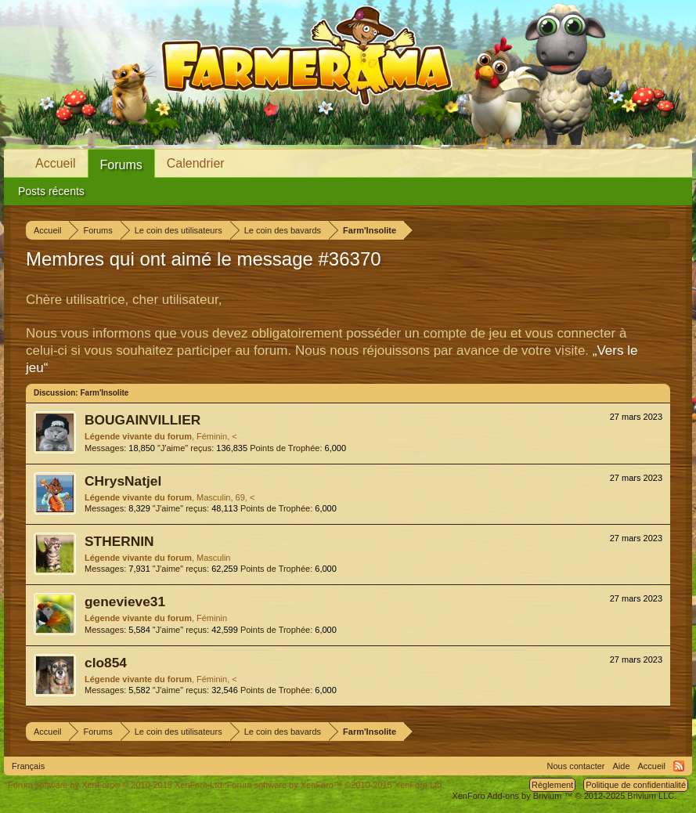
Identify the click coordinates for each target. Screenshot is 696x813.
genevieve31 (125, 601)
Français (28, 766)
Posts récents (51, 191)
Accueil (55, 163)
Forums (121, 165)
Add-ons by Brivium (564, 795)
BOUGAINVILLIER (142, 420)
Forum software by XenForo (116, 785)
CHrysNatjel (123, 481)
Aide (621, 766)
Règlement (552, 785)
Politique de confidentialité (636, 785)
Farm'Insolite (104, 392)
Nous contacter (576, 766)
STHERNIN (119, 541)
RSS (678, 766)
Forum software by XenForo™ (336, 785)
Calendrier (196, 163)
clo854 (106, 662)
